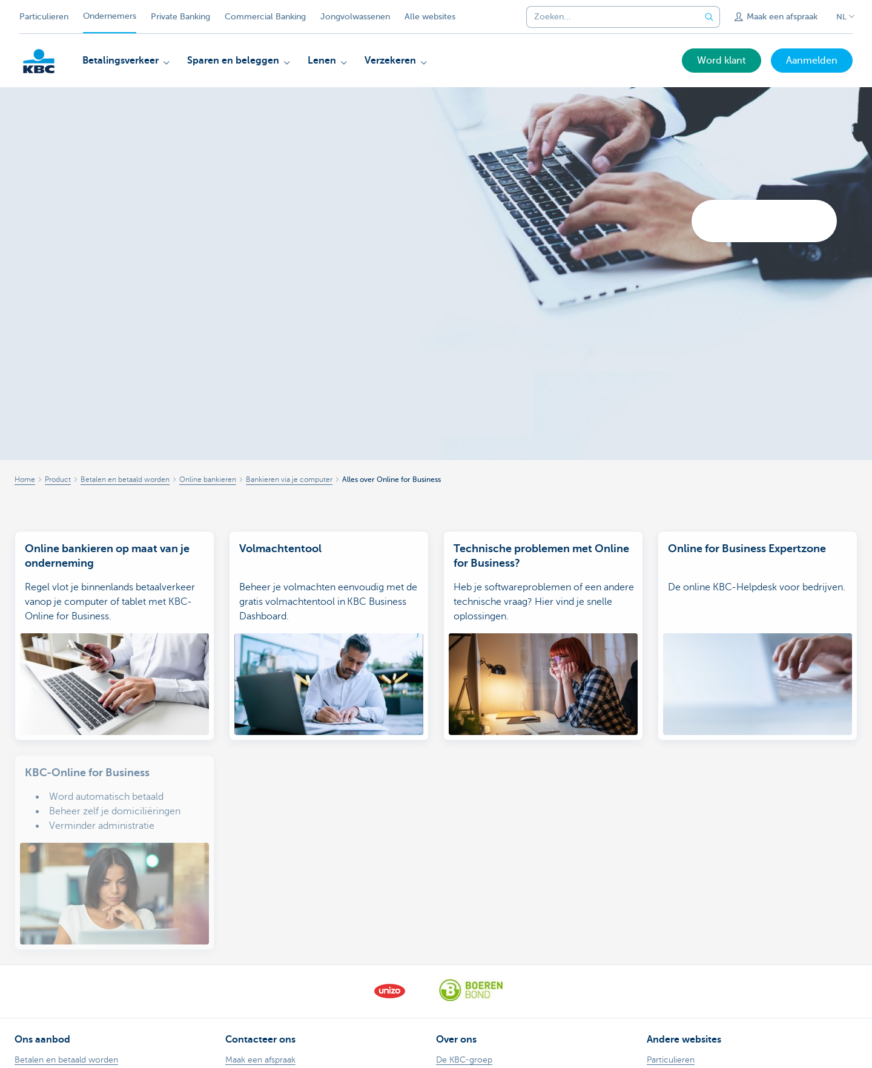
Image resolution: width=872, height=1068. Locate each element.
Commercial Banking (265, 16)
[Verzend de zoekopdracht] (709, 17)
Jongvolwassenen (355, 16)
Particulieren (43, 16)
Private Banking (180, 16)
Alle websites (430, 16)
